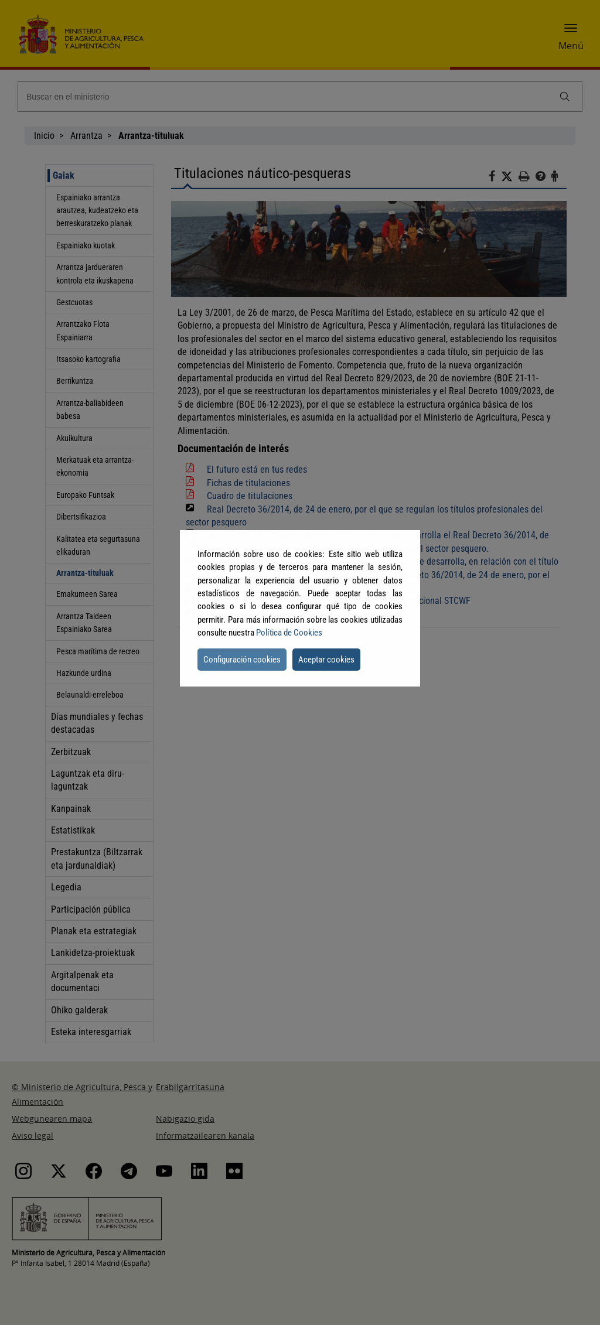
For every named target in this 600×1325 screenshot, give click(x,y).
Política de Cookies (289, 632)
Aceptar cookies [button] (326, 659)
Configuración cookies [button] (242, 659)
